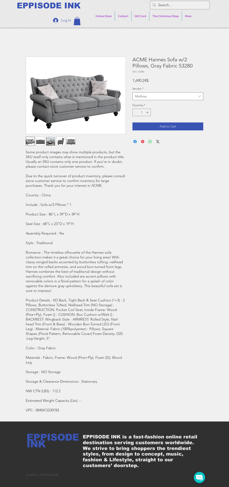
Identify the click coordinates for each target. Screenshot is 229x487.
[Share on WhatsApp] (150, 141)
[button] (77, 21)
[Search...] (179, 5)
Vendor (137, 88)
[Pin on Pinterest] (142, 141)
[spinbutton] (141, 112)
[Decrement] (135, 112)
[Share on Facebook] (135, 141)
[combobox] (167, 96)
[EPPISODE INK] (49, 5)
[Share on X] (157, 141)
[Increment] (147, 112)
